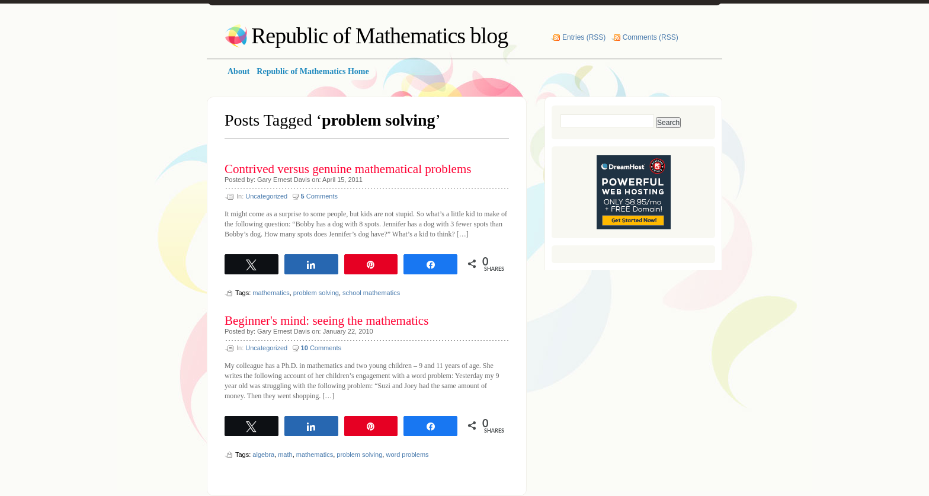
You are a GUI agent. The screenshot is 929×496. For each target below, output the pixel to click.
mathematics (270, 292)
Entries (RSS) (584, 37)
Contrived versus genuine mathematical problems (348, 169)
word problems (407, 454)
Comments (319, 196)
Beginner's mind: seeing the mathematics (326, 320)
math (285, 454)
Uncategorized (266, 196)
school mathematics (371, 292)
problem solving (316, 292)
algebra (263, 454)
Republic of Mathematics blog (379, 35)
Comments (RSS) (650, 37)
